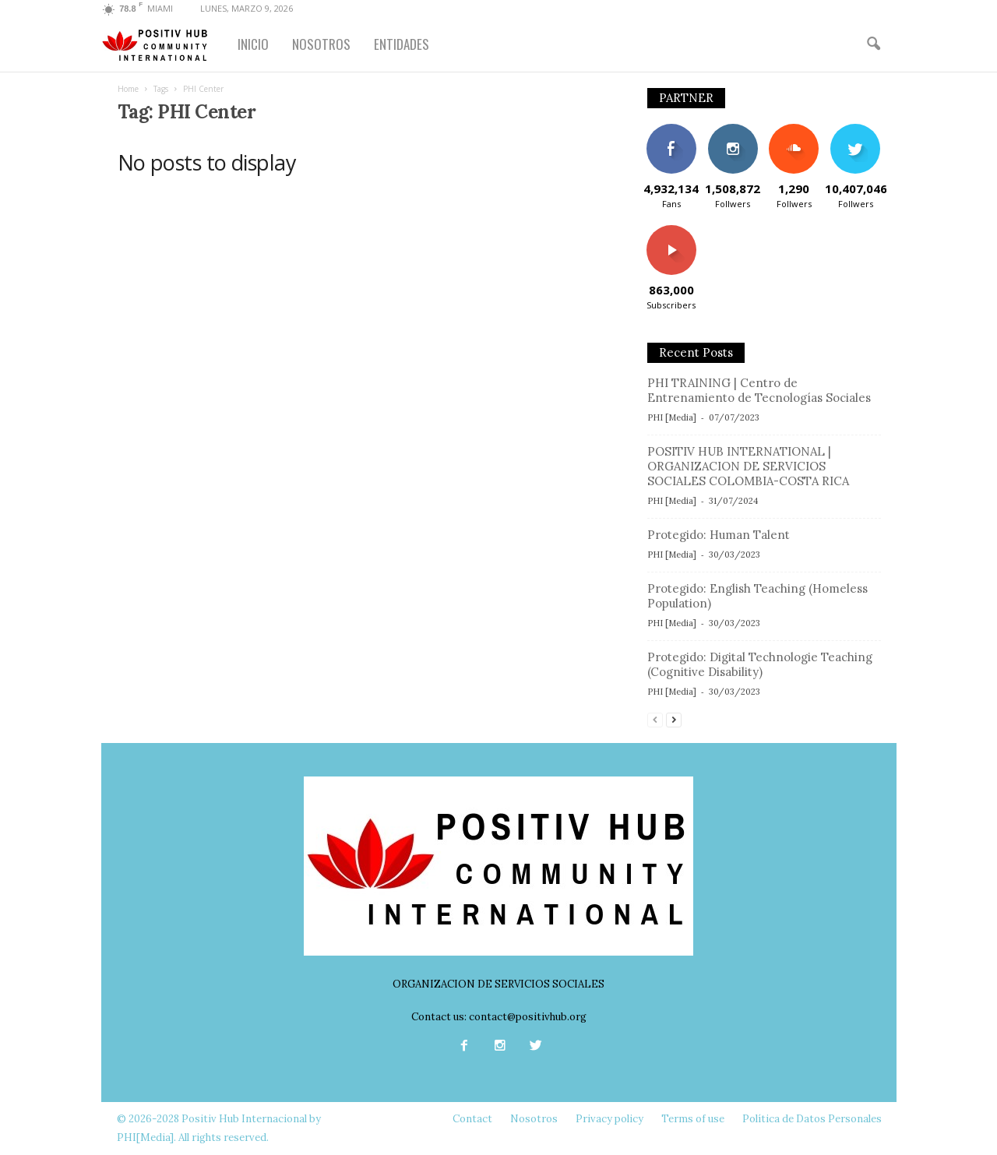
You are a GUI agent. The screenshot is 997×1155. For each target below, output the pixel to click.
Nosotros (534, 1118)
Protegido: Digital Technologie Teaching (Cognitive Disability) (759, 664)
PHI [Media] (671, 417)
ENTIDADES (401, 44)
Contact (472, 1118)
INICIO (253, 44)
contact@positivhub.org (528, 1016)
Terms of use (692, 1118)
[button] (873, 44)
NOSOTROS (321, 44)
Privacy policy (609, 1118)
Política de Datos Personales (812, 1118)
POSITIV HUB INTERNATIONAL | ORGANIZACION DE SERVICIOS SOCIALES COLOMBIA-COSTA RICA (748, 466)
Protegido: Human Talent (718, 534)
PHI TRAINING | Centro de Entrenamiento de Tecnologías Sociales (759, 390)
